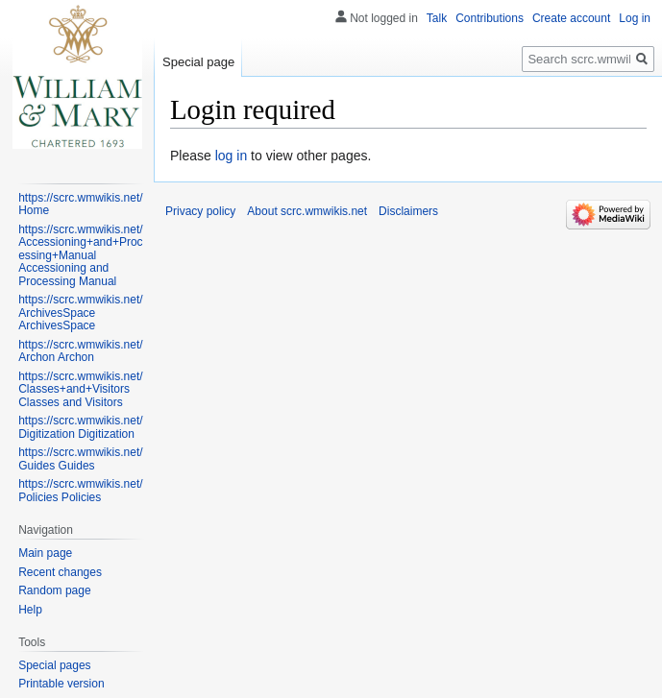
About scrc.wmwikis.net (307, 211)
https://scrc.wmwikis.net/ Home (80, 204)
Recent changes (60, 572)
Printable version (61, 683)
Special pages (54, 665)
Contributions (489, 18)
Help (30, 609)
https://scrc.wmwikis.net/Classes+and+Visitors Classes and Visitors (80, 389)
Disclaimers (408, 211)
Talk (437, 18)
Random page (54, 590)
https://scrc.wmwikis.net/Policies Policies (80, 490)
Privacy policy (200, 211)
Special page (198, 62)
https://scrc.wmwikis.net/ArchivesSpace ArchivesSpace (80, 312)
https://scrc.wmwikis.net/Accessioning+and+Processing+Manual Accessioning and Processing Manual (80, 255)
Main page (45, 553)
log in (231, 155)
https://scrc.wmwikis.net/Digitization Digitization (80, 427)
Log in (634, 18)
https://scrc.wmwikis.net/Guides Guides (80, 458)
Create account (571, 18)
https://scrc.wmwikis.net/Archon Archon (80, 351)
